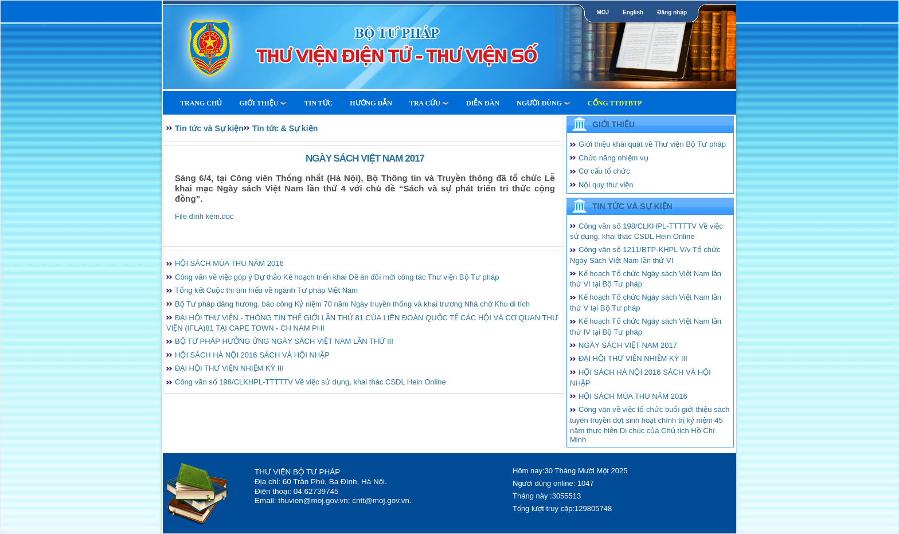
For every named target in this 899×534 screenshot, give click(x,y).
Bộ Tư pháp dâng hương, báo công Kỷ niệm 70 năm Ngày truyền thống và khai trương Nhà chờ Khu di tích (352, 304)
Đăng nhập (672, 12)
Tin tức (318, 103)
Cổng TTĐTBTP (615, 103)
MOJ (602, 12)
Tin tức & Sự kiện (285, 128)
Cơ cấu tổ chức (604, 171)
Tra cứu (429, 103)
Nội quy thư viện (606, 184)
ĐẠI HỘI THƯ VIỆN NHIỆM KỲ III (229, 368)
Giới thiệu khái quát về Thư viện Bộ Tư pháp (652, 144)
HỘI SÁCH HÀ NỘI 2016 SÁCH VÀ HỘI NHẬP (252, 355)
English (633, 12)
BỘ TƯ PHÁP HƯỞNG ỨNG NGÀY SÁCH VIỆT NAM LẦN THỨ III (284, 341)
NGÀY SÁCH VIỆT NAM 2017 (628, 345)
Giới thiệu (263, 103)
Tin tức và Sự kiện (209, 128)
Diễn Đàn (482, 103)
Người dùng (543, 103)
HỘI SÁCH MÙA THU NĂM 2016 (229, 263)
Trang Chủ (201, 103)
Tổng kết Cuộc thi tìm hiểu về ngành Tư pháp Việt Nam (266, 290)
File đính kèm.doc (204, 216)
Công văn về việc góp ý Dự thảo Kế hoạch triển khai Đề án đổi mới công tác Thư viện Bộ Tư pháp (337, 277)
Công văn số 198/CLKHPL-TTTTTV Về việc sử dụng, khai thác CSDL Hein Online (310, 382)
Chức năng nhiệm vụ (613, 158)
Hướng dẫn (371, 103)
